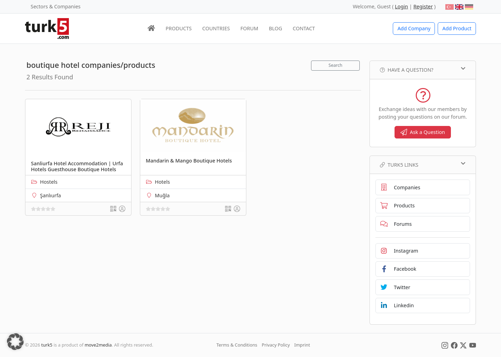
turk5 (47, 345)
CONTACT (304, 28)
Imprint (302, 345)
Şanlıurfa (50, 195)
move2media (98, 345)
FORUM (249, 28)
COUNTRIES (216, 28)
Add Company (413, 28)
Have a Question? (423, 69)
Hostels (48, 181)
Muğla (162, 195)
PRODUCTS (179, 28)
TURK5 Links (423, 164)
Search (335, 65)
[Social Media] (445, 345)
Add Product (456, 28)
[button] (15, 341)
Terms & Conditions (236, 345)
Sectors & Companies (55, 6)
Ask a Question (422, 132)
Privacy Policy (276, 345)
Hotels (162, 181)
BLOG (275, 28)
